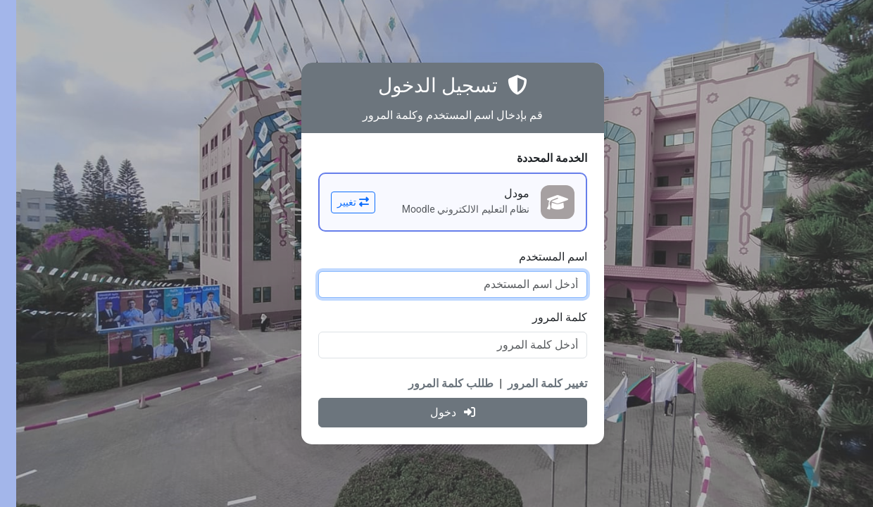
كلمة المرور (543, 317)
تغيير (337, 202)
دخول (437, 412)
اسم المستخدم (537, 256)
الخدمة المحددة (536, 158)
